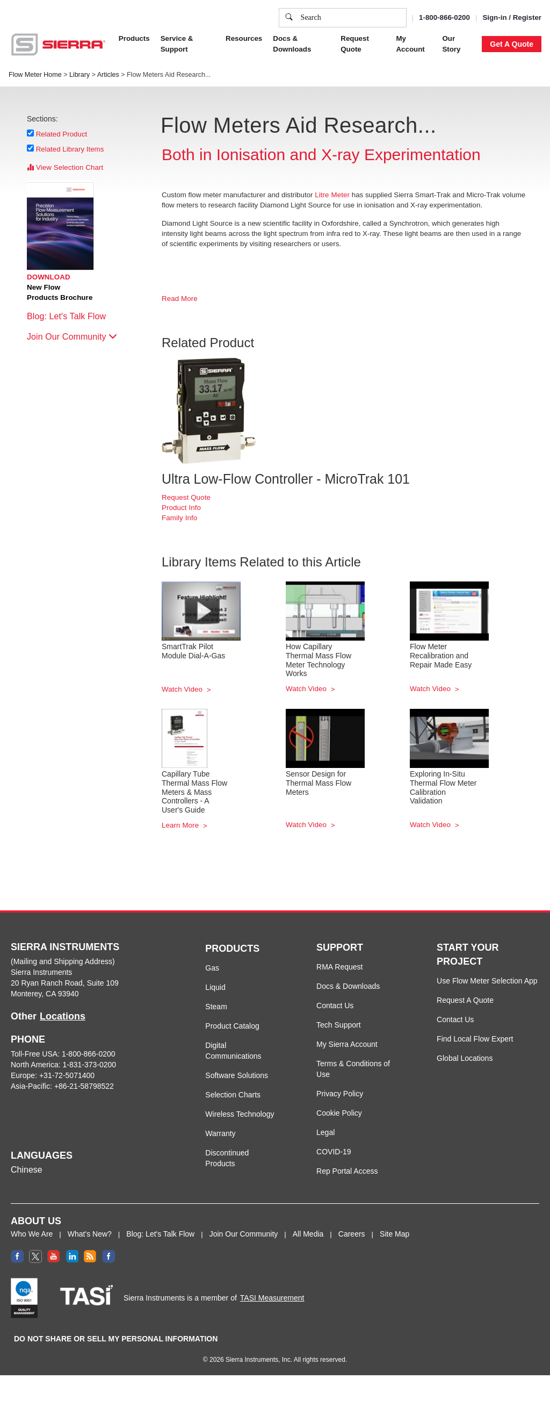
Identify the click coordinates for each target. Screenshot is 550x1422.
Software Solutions (236, 1075)
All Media (308, 1234)
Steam (216, 1006)
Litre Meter (332, 195)
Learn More (181, 825)
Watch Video (183, 689)
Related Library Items (70, 149)
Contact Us (334, 1005)
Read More (180, 299)
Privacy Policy (339, 1093)
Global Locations (465, 1058)
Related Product (62, 134)
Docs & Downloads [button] (292, 43)
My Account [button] (410, 43)
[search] (289, 17)
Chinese (26, 1169)
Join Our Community (72, 336)
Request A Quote (465, 1000)
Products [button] (134, 38)
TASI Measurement (272, 1298)
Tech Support (338, 1025)
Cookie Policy (339, 1113)
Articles (108, 74)
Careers (351, 1234)
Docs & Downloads (348, 986)
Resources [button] (244, 38)
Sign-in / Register (511, 17)
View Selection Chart (65, 167)
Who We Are (32, 1234)
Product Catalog (232, 1026)
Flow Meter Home (35, 74)
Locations (62, 1016)
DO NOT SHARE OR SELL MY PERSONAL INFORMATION (116, 1338)
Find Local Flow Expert (475, 1039)
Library (79, 74)
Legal (325, 1132)
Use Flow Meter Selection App (487, 980)
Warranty (220, 1133)
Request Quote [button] (355, 43)
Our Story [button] (451, 43)
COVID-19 (333, 1151)
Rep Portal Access (347, 1171)
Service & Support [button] (177, 43)
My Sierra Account (347, 1044)
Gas (212, 968)
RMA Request (339, 967)
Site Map (394, 1234)
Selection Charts (232, 1094)
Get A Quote (511, 44)
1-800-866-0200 (444, 17)
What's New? (90, 1234)
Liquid (215, 987)
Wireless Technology (239, 1114)
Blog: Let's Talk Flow (72, 316)
